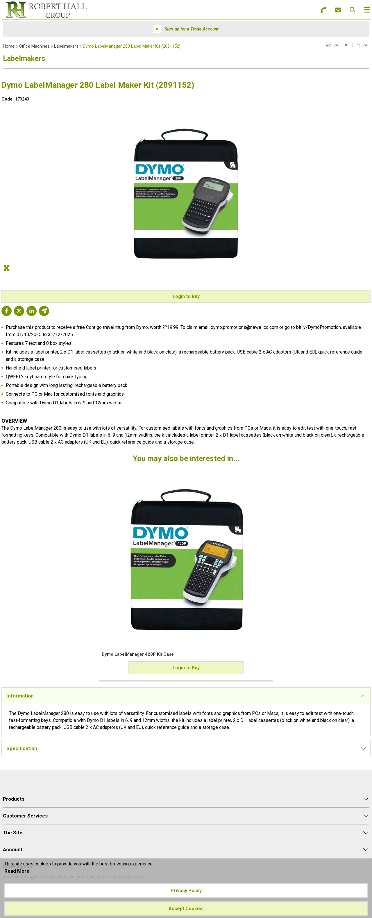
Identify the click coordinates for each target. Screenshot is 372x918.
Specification (21, 748)
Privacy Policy (186, 890)
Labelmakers (66, 46)
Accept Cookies (186, 908)
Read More (16, 871)
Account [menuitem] (13, 849)
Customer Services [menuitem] (25, 816)
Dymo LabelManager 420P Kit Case (46, 654)
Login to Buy (186, 296)
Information (20, 696)
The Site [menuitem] (12, 832)
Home (9, 46)
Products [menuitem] (13, 799)
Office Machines (34, 46)
